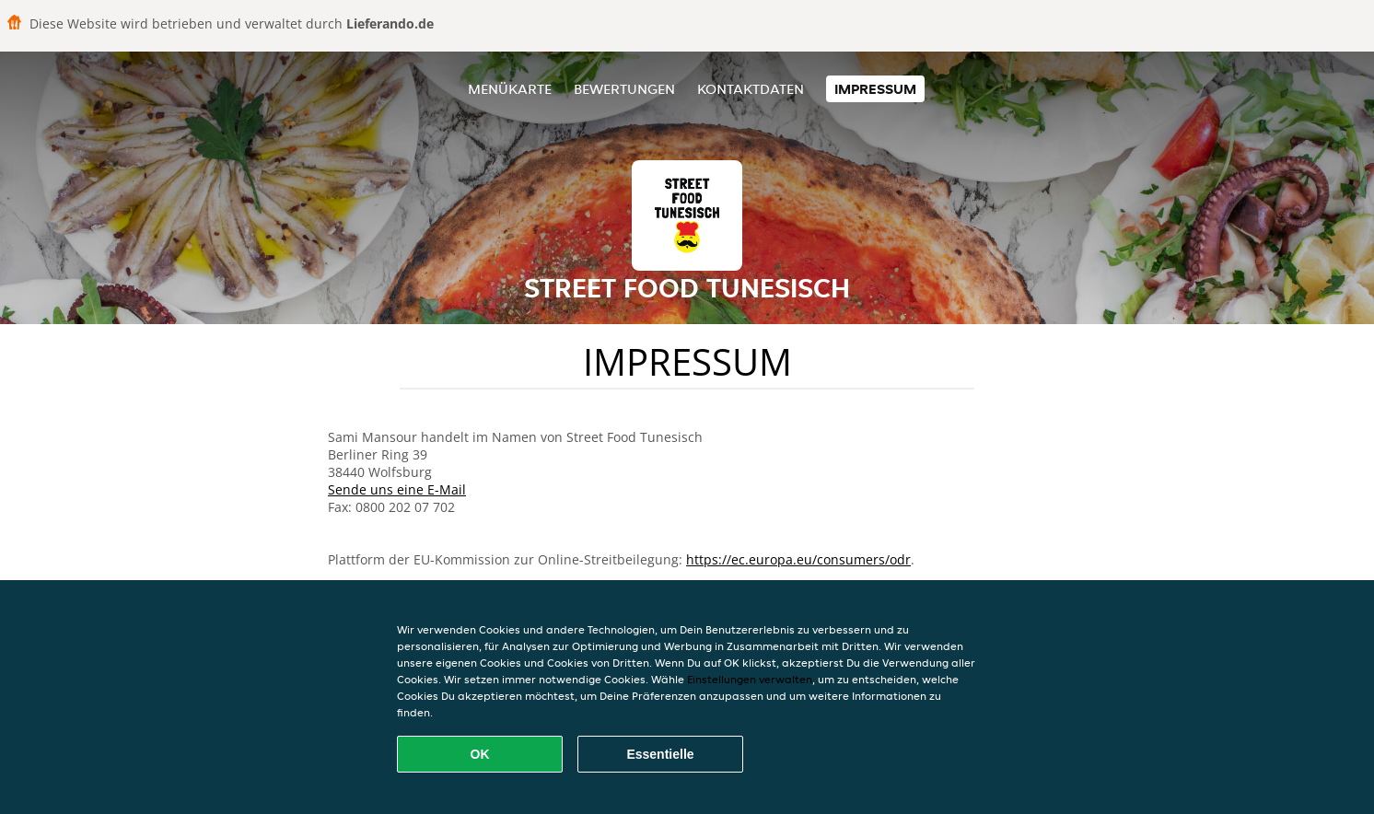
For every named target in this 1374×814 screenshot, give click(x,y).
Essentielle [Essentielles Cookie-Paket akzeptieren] (659, 754)
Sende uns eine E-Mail (397, 489)
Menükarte (510, 89)
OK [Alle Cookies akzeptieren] (480, 754)
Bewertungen (624, 89)
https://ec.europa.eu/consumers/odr (798, 559)
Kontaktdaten (750, 89)
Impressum (875, 89)
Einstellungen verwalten (749, 679)
